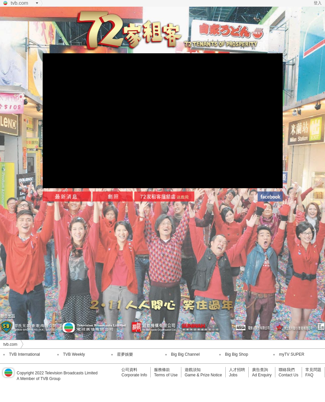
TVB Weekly (74, 354)
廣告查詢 (260, 369)
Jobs (233, 375)
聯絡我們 (287, 369)
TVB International (24, 354)
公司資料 (129, 369)
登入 (318, 3)
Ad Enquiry (262, 375)
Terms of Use (166, 375)
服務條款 (162, 369)
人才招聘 (237, 369)
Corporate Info (134, 375)
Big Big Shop (236, 354)
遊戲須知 (193, 369)
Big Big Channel (185, 354)
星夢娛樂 (125, 354)
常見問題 (313, 369)
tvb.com (19, 3)
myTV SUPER (291, 354)
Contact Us (288, 375)
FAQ (309, 375)
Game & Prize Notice (203, 375)
